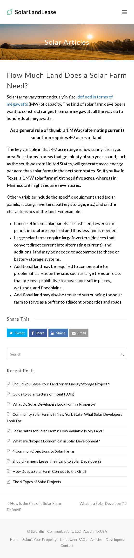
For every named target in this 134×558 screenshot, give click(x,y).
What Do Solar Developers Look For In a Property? (54, 404)
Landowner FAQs (73, 539)
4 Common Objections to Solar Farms (43, 451)
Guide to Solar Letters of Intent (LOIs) (43, 394)
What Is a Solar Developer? (103, 503)
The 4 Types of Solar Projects (37, 481)
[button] (17, 333)
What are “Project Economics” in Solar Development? (56, 441)
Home (14, 539)
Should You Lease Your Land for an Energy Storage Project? (61, 384)
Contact (67, 545)
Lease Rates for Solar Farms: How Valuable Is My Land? (58, 430)
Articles (96, 539)
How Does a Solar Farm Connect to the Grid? (49, 471)
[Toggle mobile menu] (124, 12)
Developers (115, 539)
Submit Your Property (39, 539)
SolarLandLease (31, 11)
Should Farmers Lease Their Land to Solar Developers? (57, 461)
